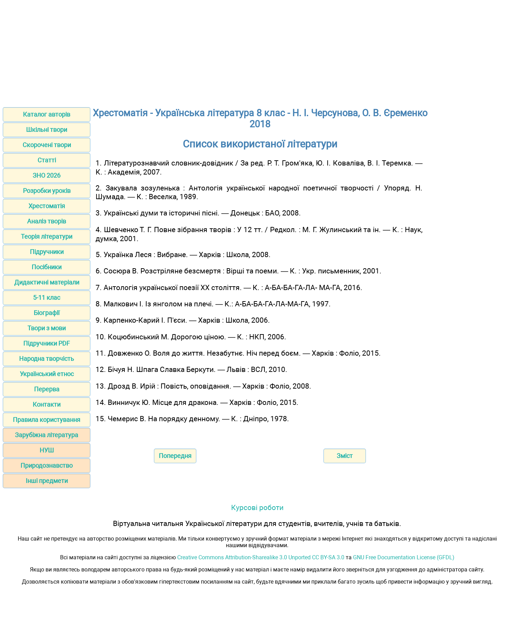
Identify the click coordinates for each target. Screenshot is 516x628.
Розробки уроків (47, 190)
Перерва (46, 389)
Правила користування (46, 419)
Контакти (46, 404)
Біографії (46, 312)
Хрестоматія (46, 206)
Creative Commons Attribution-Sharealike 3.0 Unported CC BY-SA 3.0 (260, 557)
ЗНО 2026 (46, 175)
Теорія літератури (46, 236)
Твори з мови (46, 328)
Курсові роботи (257, 507)
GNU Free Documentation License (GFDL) (403, 557)
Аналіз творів (46, 221)
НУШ (47, 450)
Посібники (47, 267)
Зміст (345, 455)
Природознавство (47, 465)
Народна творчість (46, 358)
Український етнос (47, 373)
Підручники (47, 251)
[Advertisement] (258, 51)
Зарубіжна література (46, 435)
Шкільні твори (46, 129)
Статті (47, 160)
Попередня (175, 455)
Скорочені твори (47, 144)
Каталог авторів (46, 114)
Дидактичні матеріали (46, 282)
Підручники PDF (46, 343)
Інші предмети (47, 480)
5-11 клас (46, 297)
